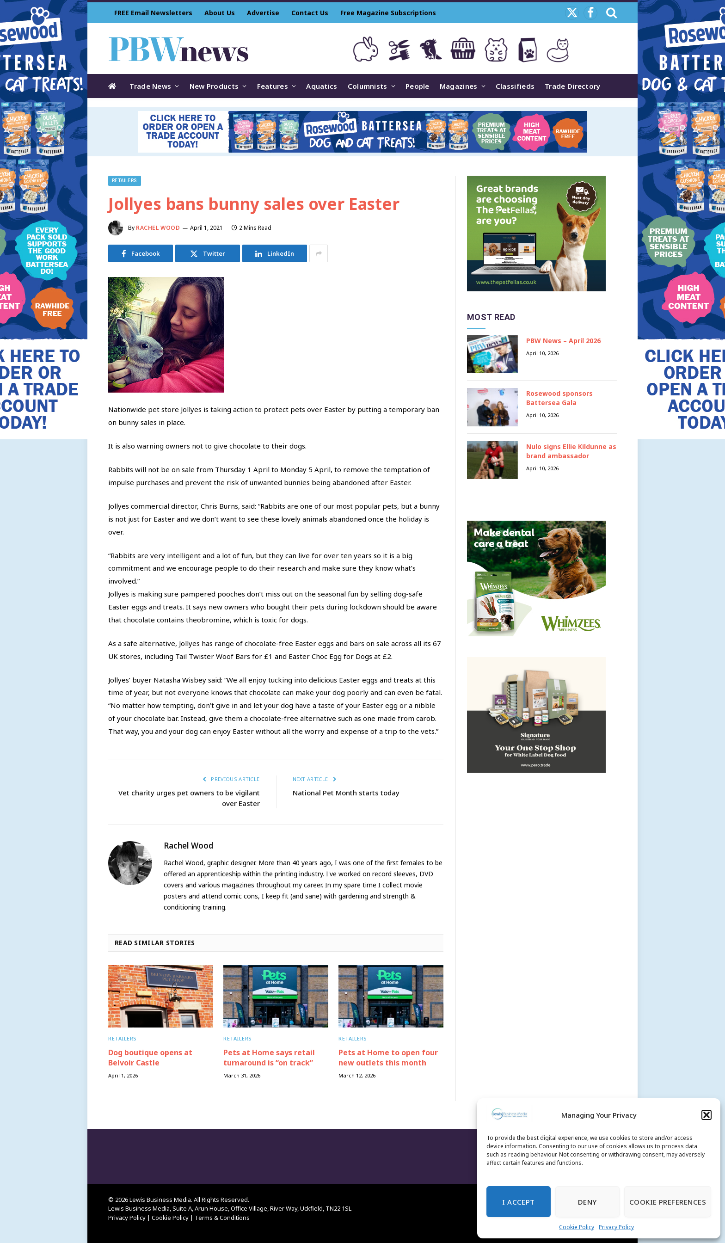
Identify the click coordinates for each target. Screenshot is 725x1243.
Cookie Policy (576, 1227)
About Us (219, 12)
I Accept (518, 1201)
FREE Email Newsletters (153, 12)
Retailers (124, 180)
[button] (706, 1115)
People (418, 86)
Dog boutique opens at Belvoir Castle (150, 1058)
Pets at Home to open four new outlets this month (388, 1058)
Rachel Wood (158, 228)
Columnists (367, 86)
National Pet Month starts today (346, 792)
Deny (587, 1201)
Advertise (263, 12)
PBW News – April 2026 (563, 340)
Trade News (150, 86)
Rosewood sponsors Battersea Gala (559, 398)
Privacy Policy (616, 1227)
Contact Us (309, 12)
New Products (214, 86)
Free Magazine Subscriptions (388, 12)
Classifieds (515, 86)
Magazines (459, 86)
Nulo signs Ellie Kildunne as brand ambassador (571, 451)
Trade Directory (573, 86)
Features (272, 86)
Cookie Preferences (667, 1201)
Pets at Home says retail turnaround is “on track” (269, 1058)
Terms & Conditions (222, 1217)
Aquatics (321, 86)
